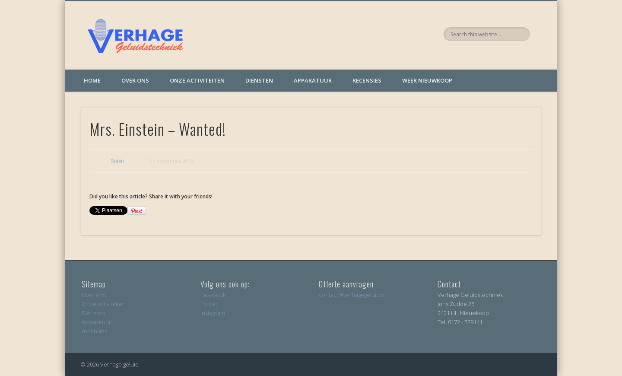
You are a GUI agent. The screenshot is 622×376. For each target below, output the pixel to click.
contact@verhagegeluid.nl (352, 295)
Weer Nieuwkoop (427, 80)
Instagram (212, 313)
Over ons (135, 80)
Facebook (212, 295)
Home (92, 80)
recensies (94, 331)
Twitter (209, 304)
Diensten (259, 80)
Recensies (366, 80)
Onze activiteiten (197, 80)
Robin (117, 161)
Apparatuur (313, 80)
